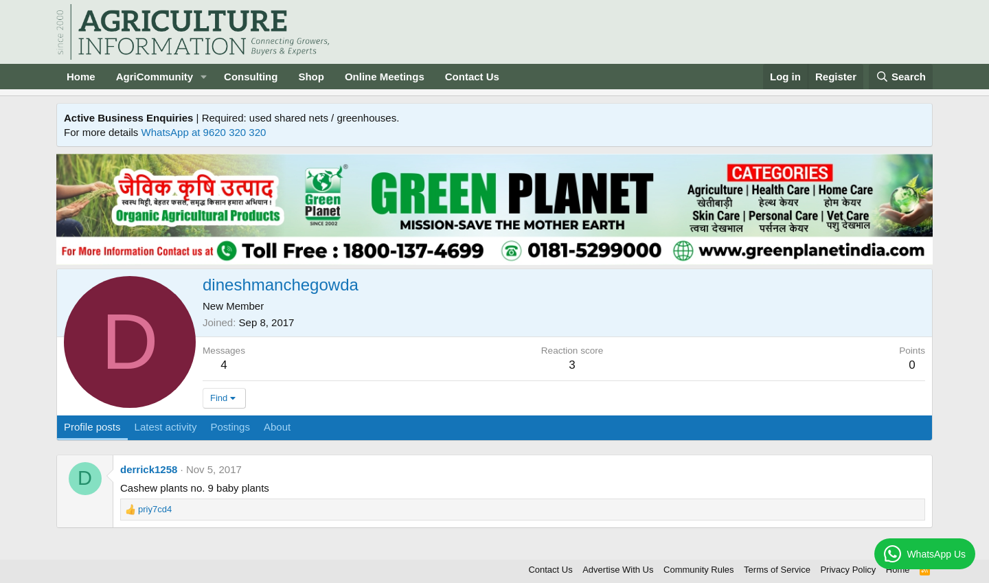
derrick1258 (148, 469)
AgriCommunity (155, 76)
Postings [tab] (230, 427)
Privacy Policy (848, 569)
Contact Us (472, 76)
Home (81, 76)
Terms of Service (777, 569)
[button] (204, 76)
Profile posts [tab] (92, 427)
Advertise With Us (617, 569)
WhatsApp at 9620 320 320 (203, 132)
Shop (311, 76)
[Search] (901, 76)
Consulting (250, 76)
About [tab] (277, 427)
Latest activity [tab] (166, 427)
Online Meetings (384, 76)
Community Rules (698, 569)
